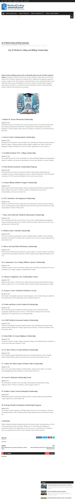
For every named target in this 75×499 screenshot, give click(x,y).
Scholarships (44, 45)
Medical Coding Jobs (24, 13)
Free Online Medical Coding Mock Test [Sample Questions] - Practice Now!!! (61, 81)
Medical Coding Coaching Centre (10, 16)
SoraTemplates (8, 497)
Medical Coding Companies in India (58, 96)
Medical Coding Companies (52, 13)
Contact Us (10, 1)
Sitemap (22, 1)
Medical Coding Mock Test (37, 13)
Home (2, 1)
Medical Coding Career (11, 13)
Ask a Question (26, 1)
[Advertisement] (25, 31)
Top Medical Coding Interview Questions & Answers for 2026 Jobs (66, 24)
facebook (47, 467)
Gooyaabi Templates (20, 497)
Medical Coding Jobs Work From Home (59, 74)
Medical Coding (18, 45)
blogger (42, 467)
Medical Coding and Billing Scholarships (31, 45)
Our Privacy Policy (16, 1)
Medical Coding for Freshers (57, 88)
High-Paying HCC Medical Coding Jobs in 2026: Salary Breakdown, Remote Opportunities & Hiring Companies (66, 43)
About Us (5, 1)
